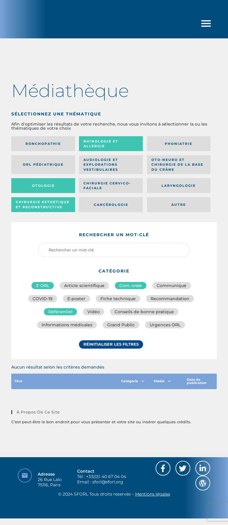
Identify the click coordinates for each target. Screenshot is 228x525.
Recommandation (170, 298)
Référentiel (60, 311)
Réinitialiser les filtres (111, 344)
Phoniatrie (178, 144)
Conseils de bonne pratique (144, 311)
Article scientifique (84, 285)
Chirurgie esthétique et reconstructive (42, 204)
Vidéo (93, 311)
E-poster (76, 298)
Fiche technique (118, 298)
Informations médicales (67, 324)
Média (162, 381)
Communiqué (171, 285)
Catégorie (132, 381)
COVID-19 (43, 298)
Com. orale (130, 285)
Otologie (43, 186)
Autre (178, 205)
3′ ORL (42, 285)
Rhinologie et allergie (100, 143)
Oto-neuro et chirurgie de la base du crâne (177, 165)
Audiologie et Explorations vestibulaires (100, 165)
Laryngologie (179, 186)
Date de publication (200, 381)
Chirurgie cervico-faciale (107, 185)
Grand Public (121, 324)
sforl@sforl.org (107, 482)
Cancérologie (111, 205)
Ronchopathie (43, 144)
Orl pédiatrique (43, 164)
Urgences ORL (165, 324)
